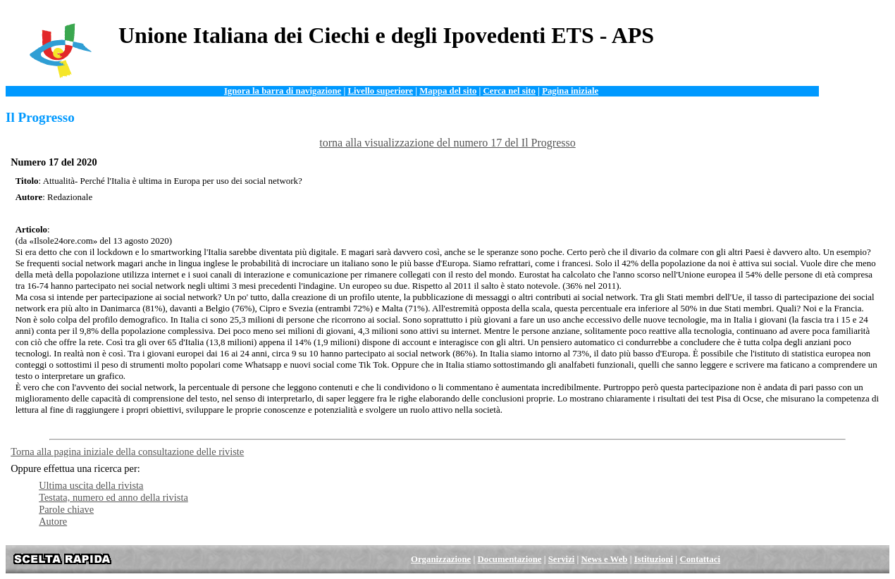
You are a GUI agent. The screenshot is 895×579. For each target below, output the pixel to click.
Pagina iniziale (570, 91)
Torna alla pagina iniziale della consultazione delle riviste (127, 451)
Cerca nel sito (509, 91)
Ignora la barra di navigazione (282, 91)
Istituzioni (653, 559)
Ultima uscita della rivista (91, 485)
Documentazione (510, 559)
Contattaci (699, 559)
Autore (53, 521)
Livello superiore (380, 91)
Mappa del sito (447, 91)
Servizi (561, 559)
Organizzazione (441, 559)
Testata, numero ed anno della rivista (113, 497)
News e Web (604, 559)
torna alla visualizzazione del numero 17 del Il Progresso (447, 143)
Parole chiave (66, 509)
